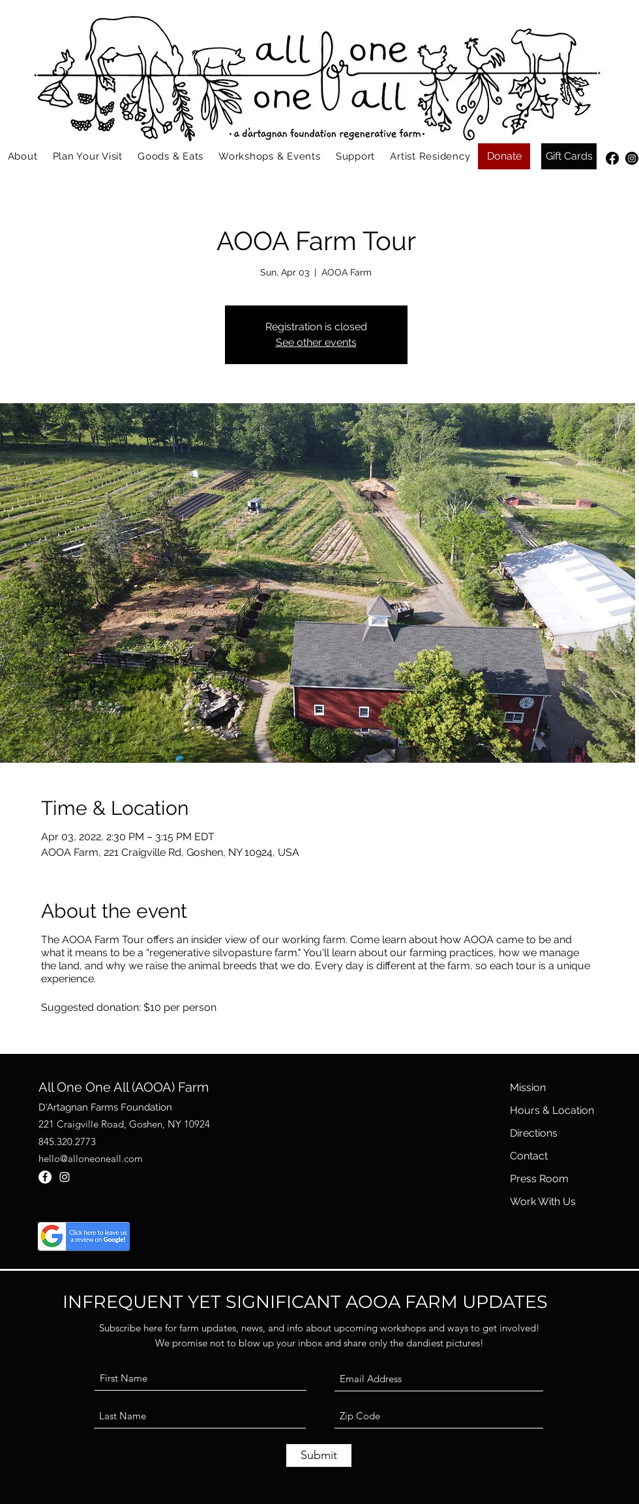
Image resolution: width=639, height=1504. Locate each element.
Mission (528, 1087)
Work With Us (543, 1201)
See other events (316, 342)
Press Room (539, 1178)
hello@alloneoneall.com (90, 1158)
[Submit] (318, 1455)
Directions (533, 1133)
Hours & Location (552, 1110)
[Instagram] (631, 158)
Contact (529, 1156)
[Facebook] (612, 158)
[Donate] (504, 156)
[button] (22, 156)
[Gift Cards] (569, 156)
